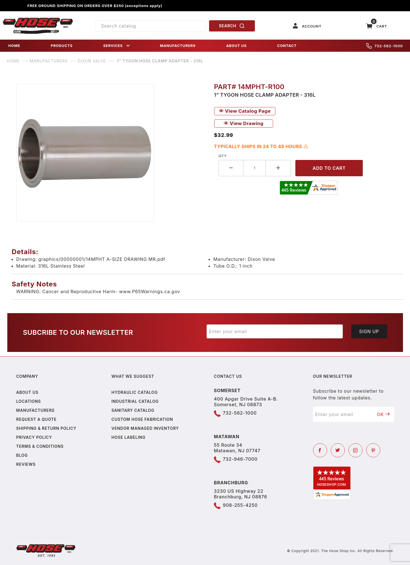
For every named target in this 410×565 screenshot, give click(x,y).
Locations (28, 401)
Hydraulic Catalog (134, 392)
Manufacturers (35, 410)
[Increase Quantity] (278, 168)
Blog (22, 455)
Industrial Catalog (134, 401)
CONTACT (286, 46)
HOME (14, 46)
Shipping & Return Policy (46, 428)
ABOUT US (236, 46)
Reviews (26, 464)
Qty (223, 155)
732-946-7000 (240, 459)
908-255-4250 (240, 505)
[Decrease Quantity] (231, 168)
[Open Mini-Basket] (376, 26)
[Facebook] (320, 450)
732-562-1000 (384, 46)
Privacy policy (34, 437)
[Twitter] (338, 450)
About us (27, 392)
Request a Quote (36, 419)
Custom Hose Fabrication (142, 419)
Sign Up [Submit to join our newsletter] (369, 331)
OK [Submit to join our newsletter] (383, 414)
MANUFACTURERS (178, 46)
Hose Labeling (128, 437)
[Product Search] (150, 25)
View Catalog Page (245, 111)
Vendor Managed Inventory (145, 428)
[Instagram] (355, 450)
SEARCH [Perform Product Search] (232, 26)
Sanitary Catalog (132, 410)
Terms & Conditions (40, 446)
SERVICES (117, 46)
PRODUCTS (62, 46)
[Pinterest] (373, 450)
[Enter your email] (275, 331)
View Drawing (244, 123)
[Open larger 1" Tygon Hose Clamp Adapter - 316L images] (110, 153)
